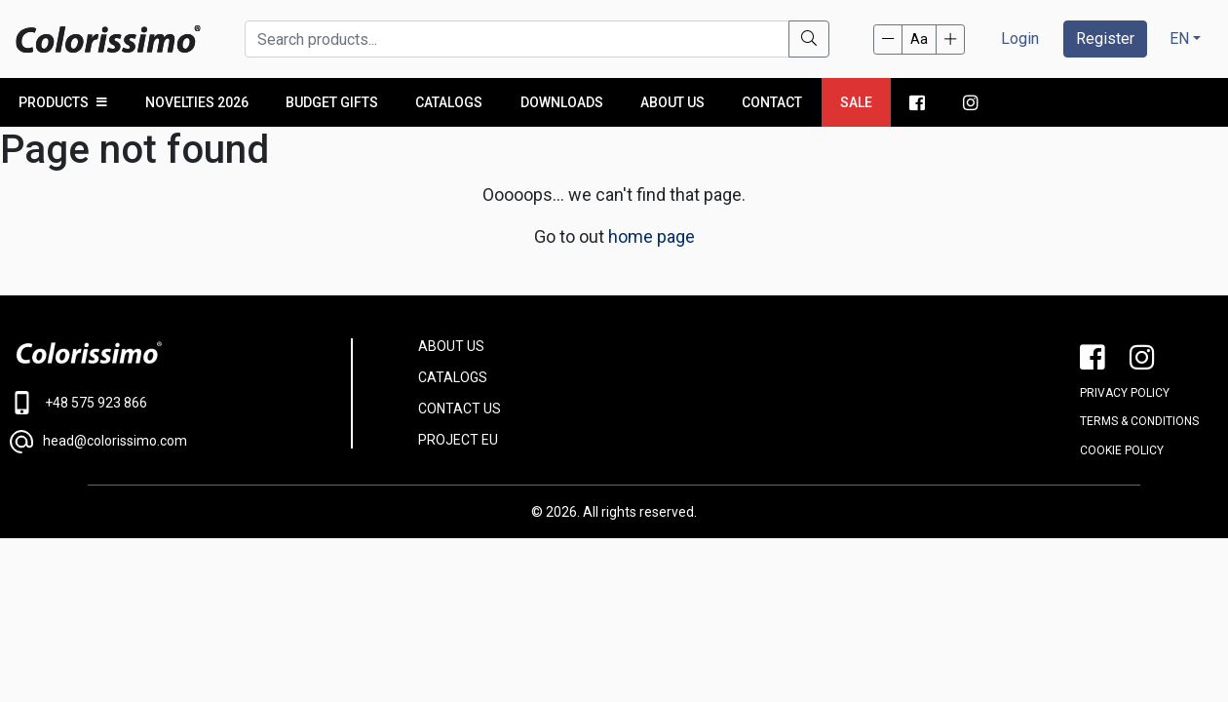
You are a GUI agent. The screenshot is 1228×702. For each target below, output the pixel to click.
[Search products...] (517, 39)
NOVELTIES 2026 (197, 102)
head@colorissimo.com (98, 441)
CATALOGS (452, 377)
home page (651, 236)
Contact (772, 102)
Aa (919, 39)
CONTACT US (459, 408)
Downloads (561, 102)
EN (1179, 38)
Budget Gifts (332, 102)
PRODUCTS (63, 102)
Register (1105, 38)
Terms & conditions (1139, 421)
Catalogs (448, 102)
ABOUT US (451, 346)
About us (672, 102)
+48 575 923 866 (78, 402)
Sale (856, 102)
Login (1020, 38)
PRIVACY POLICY (1125, 393)
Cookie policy (1122, 450)
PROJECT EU (458, 440)
